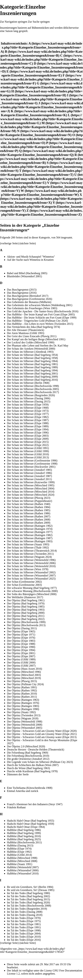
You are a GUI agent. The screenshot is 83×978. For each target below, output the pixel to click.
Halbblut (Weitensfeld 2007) (23, 867)
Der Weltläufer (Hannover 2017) (25, 597)
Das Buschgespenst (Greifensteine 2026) (29, 298)
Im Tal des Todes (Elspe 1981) (24, 924)
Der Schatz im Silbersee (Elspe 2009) (28, 438)
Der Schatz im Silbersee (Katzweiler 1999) (31, 482)
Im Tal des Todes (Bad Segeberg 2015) (28, 899)
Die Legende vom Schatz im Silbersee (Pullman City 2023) (40, 761)
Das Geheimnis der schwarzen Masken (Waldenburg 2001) (39, 305)
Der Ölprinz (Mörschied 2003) (24, 674)
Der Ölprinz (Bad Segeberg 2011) (25, 615)
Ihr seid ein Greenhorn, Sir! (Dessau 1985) (30, 890)
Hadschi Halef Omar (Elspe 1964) (26, 826)
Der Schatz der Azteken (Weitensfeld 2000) (31, 348)
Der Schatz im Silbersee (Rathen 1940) (28, 504)
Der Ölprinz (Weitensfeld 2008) (24, 724)
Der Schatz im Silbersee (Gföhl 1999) (28, 451)
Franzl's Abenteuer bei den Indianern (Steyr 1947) (34, 804)
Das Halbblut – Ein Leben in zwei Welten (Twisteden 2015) (40, 323)
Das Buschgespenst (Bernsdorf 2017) (27, 295)
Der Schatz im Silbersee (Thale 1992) (28, 547)
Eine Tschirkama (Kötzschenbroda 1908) (29, 787)
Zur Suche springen (39, 21)
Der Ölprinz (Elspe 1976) (21, 637)
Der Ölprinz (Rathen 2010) (22, 693)
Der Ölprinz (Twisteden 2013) (23, 715)
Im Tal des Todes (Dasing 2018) (24, 914)
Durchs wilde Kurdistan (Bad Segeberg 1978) (32, 771)
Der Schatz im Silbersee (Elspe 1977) (28, 413)
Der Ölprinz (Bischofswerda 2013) (26, 625)
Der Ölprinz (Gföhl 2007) (21, 665)
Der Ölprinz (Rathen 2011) (22, 696)
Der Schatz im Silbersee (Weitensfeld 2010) (31, 566)
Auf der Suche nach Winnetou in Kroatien (30, 259)
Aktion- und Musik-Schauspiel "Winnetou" (31, 256)
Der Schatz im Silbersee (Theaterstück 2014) (32, 550)
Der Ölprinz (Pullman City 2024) (25, 684)
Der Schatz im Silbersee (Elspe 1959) (28, 404)
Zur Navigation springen (13, 21)
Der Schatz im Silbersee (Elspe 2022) (28, 445)
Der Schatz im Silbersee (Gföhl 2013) (28, 457)
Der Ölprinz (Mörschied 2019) (24, 678)
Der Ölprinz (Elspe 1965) (21, 631)
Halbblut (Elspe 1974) (19, 848)
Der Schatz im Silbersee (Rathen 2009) (28, 522)
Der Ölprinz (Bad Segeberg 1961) (26, 600)
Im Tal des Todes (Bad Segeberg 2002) (28, 896)
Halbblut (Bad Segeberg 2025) (24, 839)
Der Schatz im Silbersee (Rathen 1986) (28, 513)
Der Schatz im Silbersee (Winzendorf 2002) (31, 572)
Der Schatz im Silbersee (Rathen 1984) (28, 507)
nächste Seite (27, 243)
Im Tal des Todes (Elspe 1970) (24, 918)
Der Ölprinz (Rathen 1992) (22, 690)
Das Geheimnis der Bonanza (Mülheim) (29, 302)
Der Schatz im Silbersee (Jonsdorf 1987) (29, 476)
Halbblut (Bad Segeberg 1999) (24, 833)
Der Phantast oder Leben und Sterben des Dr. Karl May (37, 345)
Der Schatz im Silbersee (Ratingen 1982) (30, 535)
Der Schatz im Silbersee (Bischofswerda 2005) (33, 389)
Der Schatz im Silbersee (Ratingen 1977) (30, 532)
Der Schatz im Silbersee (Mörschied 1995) (30, 485)
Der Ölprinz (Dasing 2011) (22, 628)
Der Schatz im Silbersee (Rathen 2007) (28, 516)
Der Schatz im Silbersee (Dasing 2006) (28, 398)
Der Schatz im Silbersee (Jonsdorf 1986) (29, 472)
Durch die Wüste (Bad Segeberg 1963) (28, 768)
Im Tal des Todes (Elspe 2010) (24, 936)
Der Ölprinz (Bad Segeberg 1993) (26, 609)
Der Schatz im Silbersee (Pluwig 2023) (28, 497)
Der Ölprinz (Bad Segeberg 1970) (26, 603)
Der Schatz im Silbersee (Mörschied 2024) (30, 494)
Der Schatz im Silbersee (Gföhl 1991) (28, 448)
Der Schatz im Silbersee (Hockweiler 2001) (31, 466)
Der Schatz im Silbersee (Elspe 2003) (28, 435)
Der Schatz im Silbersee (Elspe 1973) (28, 410)
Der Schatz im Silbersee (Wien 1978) (27, 569)
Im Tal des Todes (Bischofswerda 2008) (29, 905)
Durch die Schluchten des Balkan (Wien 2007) (33, 765)
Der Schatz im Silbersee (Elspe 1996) (28, 432)
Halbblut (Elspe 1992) (19, 851)
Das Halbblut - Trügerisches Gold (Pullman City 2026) (37, 320)
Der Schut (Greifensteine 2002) (24, 581)
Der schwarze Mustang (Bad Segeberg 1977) (32, 587)
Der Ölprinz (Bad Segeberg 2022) (26, 619)
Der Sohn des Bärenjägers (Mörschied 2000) (31, 594)
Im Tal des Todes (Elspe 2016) (24, 939)
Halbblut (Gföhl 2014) (19, 854)
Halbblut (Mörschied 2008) (22, 861)
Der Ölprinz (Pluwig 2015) (22, 681)
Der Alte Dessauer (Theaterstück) (25, 330)
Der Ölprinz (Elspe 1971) (21, 634)
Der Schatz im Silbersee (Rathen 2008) (28, 519)
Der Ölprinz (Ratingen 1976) (23, 702)
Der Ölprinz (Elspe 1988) (21, 643)
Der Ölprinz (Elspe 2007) (21, 656)
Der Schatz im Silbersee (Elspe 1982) (28, 417)
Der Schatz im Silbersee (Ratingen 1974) (30, 528)
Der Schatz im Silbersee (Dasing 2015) (28, 401)
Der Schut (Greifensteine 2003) (24, 584)
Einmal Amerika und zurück (22, 790)
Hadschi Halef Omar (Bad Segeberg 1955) (30, 820)
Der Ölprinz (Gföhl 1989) (21, 659)
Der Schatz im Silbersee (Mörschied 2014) (30, 491)
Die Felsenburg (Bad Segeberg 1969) (27, 752)
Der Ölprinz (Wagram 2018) (22, 718)
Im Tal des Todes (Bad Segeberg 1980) (28, 893)
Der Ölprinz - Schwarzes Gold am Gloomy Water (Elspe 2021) (42, 734)
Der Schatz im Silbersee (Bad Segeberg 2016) (32, 379)
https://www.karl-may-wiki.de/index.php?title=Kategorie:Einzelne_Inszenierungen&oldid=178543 (32, 950)
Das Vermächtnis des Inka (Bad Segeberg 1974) (33, 326)
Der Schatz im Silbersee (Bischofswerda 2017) (33, 392)
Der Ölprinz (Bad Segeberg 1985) (26, 606)
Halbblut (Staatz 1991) (19, 864)
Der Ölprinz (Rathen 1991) (22, 687)
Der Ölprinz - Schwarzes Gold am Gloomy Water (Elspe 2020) (42, 730)
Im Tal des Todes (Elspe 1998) (24, 930)
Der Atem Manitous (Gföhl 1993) (25, 333)
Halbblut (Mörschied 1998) (22, 857)
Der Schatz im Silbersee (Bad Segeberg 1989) (32, 367)
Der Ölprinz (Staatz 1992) (21, 712)
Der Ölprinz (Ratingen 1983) (23, 706)
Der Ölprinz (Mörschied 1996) (24, 671)
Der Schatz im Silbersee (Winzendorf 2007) (31, 575)
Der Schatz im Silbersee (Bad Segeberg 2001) (32, 373)
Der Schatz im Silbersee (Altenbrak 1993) (30, 351)
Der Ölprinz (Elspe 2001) (21, 653)
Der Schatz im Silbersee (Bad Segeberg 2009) (32, 376)
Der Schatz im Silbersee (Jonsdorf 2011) (29, 479)
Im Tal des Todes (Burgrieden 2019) (27, 908)
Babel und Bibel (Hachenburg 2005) (27, 273)
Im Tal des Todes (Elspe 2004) (24, 933)
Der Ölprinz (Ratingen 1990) (23, 709)
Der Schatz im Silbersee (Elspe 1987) (28, 420)
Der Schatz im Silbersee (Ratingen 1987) (30, 538)
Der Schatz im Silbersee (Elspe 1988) (28, 423)
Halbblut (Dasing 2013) (20, 845)
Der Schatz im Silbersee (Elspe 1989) (28, 426)
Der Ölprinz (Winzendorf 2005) (24, 727)
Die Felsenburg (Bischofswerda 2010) (28, 755)
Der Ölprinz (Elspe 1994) (21, 650)
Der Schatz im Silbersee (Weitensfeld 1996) (31, 559)
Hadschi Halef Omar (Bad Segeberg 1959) (30, 823)
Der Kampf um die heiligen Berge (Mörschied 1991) (36, 339)
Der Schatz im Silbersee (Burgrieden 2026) (31, 395)
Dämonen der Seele (18, 774)
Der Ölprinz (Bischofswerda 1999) (26, 622)
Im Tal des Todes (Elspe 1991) (24, 927)
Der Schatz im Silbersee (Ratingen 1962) (30, 525)
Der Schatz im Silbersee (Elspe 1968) (28, 407)
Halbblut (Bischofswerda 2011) (24, 842)
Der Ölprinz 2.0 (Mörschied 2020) (26, 746)
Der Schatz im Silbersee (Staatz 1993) (28, 544)
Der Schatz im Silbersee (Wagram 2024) (29, 556)
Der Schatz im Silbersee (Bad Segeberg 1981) (32, 364)
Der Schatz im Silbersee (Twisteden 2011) (30, 553)
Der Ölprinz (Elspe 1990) (21, 646)
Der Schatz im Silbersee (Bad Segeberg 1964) (32, 361)
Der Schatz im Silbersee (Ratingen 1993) (30, 541)
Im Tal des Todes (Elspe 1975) (24, 921)
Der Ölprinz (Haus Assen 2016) (24, 668)
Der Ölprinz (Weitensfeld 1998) (24, 721)
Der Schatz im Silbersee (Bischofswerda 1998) (33, 385)
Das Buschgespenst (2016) (22, 292)
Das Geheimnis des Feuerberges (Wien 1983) (32, 308)
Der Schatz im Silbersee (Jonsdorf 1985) (29, 469)
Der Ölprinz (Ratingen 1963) (23, 699)
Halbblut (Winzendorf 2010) (22, 873)
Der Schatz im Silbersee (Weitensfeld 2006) (31, 563)
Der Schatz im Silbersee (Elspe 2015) (28, 441)
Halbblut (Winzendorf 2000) (22, 870)
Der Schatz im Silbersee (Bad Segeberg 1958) (32, 357)
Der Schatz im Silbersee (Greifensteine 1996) (32, 460)
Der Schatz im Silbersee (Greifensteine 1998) (32, 463)
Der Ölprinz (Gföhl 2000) (21, 662)
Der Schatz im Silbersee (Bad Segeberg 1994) (32, 370)
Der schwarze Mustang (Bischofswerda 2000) (32, 591)
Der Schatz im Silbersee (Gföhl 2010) (28, 454)
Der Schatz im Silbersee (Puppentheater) (29, 500)
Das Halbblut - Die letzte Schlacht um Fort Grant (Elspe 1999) (41, 317)
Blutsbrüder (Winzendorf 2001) (24, 276)
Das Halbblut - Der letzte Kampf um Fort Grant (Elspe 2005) (41, 314)
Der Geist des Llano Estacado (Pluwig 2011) (31, 336)
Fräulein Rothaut (16, 807)
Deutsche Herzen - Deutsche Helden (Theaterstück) (35, 749)
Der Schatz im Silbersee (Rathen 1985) (28, 510)
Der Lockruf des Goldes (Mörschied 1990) (30, 342)
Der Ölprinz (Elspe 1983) (21, 640)
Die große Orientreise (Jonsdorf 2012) (28, 758)
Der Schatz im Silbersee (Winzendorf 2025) (31, 578)
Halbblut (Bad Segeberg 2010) (24, 836)
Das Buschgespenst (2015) (22, 289)
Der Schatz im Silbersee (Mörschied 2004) (30, 488)
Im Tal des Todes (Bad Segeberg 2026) (28, 902)
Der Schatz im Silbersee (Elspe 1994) (28, 429)
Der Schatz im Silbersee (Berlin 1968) (28, 382)
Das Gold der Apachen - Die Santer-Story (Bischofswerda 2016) (42, 311)
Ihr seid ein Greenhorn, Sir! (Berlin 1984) (30, 886)
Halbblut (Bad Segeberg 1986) (24, 829)
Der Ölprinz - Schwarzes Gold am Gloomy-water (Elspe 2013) (42, 737)
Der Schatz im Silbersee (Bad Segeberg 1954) (32, 354)
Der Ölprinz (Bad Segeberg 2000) (26, 612)
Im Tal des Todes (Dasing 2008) (24, 911)
